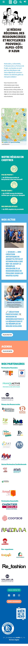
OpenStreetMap (15, 142)
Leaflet (5, 142)
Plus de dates (7, 351)
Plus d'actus (7, 335)
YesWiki (18, 637)
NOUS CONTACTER (14, 590)
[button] (25, 1)
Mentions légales (14, 640)
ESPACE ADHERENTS (14, 601)
